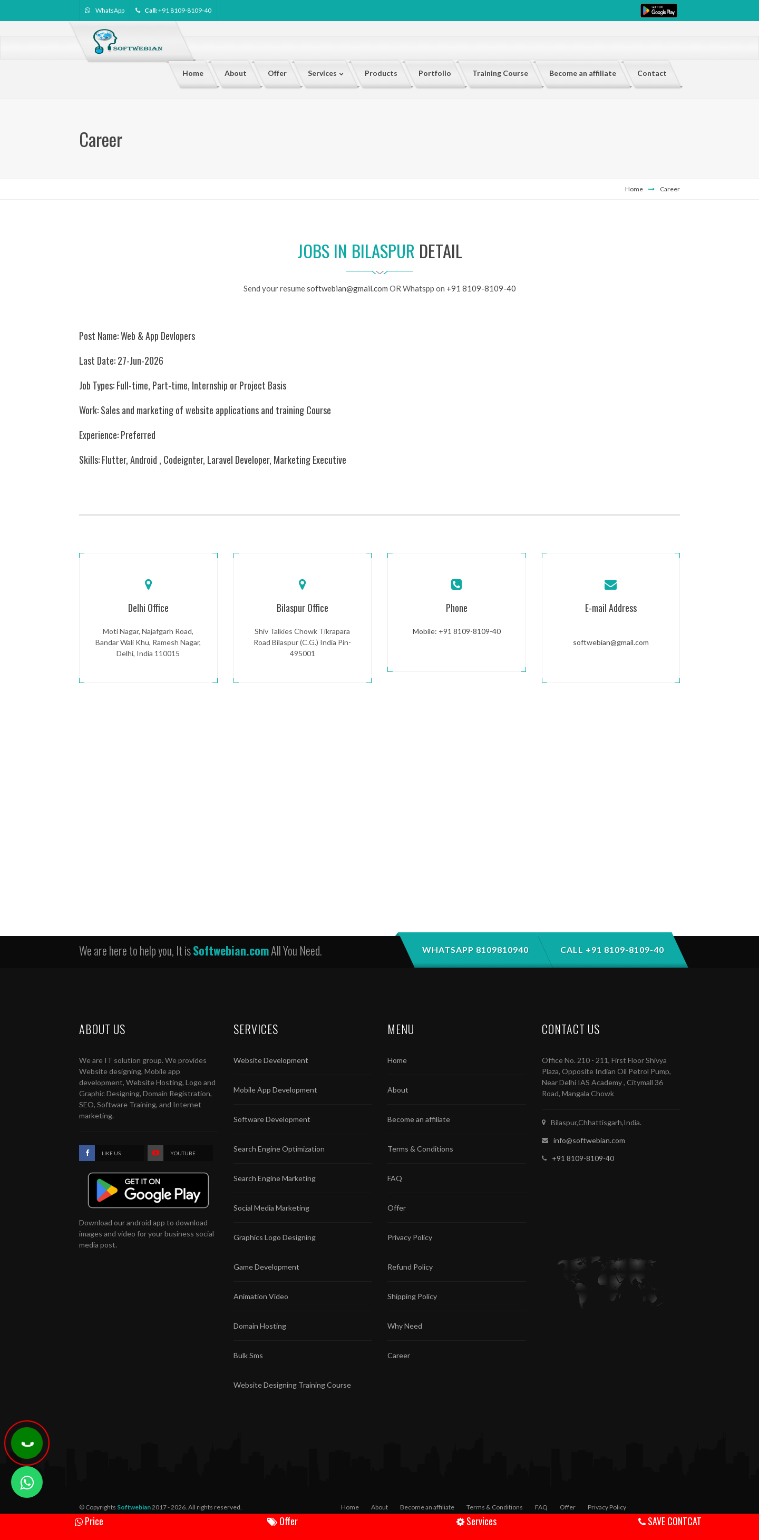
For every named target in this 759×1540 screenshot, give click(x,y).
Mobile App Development (275, 1089)
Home (634, 189)
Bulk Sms (248, 1355)
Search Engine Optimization (279, 1148)
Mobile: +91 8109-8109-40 (457, 631)
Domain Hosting (259, 1325)
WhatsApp (109, 10)
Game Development (266, 1266)
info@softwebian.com (589, 1140)
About (397, 1089)
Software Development (271, 1119)
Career (670, 189)
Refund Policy (410, 1266)
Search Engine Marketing (274, 1178)
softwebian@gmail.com (347, 288)
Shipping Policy (412, 1296)
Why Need (404, 1325)
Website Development (270, 1060)
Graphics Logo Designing (274, 1237)
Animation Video (260, 1296)
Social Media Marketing (271, 1207)
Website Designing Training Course (292, 1384)
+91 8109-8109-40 (184, 10)
